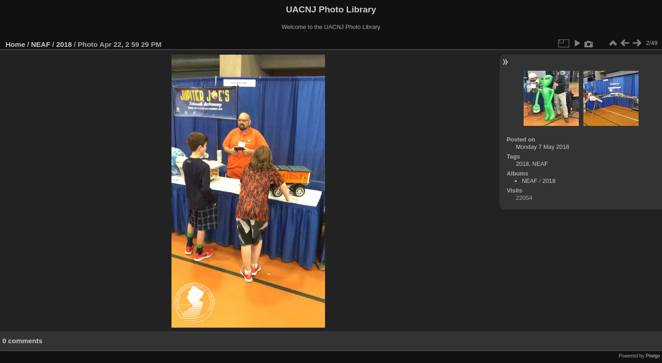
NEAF (41, 44)
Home (15, 44)
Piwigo (653, 355)
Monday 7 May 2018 (542, 146)
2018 (64, 44)
